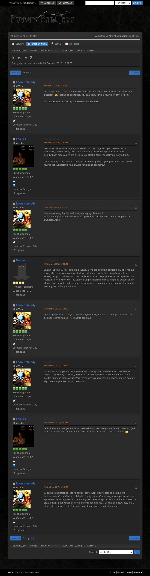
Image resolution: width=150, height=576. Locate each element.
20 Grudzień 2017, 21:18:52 (56, 366)
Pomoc (113, 572)
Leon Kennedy (25, 82)
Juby (65, 50)
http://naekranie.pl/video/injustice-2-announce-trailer (71, 101)
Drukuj (135, 73)
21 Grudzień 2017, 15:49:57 (56, 487)
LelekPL (78, 50)
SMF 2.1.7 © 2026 (15, 572)
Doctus (21, 260)
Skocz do (93, 552)
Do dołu (15, 73)
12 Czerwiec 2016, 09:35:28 (56, 207)
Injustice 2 (49, 82)
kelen (71, 50)
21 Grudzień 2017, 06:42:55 (56, 423)
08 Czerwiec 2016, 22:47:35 (56, 143)
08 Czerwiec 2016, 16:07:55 (56, 86)
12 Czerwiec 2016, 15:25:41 (56, 264)
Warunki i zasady (124, 572)
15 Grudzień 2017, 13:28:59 (56, 309)
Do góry (15, 538)
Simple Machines (31, 572)
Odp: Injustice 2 (52, 139)
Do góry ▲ (137, 572)
